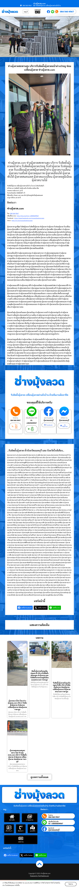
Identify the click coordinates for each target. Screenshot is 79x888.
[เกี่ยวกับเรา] (9, 827)
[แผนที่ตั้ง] (33, 827)
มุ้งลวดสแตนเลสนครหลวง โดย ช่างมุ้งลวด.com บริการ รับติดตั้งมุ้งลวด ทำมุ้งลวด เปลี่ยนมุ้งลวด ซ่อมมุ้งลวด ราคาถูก (17, 755)
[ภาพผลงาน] (30, 816)
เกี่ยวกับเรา (9, 830)
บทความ (21, 841)
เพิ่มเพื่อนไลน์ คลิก (31, 418)
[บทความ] (21, 838)
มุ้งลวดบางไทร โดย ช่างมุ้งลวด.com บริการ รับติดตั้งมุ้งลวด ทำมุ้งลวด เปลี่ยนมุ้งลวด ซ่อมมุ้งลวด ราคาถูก (17, 704)
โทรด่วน (15, 418)
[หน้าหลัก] (12, 816)
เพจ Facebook (48, 418)
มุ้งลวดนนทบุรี (48, 420)
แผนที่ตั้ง (32, 830)
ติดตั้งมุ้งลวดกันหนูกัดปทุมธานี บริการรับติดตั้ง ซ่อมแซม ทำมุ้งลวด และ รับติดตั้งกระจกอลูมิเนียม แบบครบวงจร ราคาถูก (39, 675)
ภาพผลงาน (29, 819)
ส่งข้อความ (63, 418)
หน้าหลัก (12, 819)
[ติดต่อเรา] (21, 827)
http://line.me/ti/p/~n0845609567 (28, 216)
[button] (2, 36)
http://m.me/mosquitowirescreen (22, 220)
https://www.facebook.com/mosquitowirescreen (29, 218)
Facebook (51, 827)
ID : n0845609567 (32, 421)
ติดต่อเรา (21, 830)
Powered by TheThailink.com (39, 875)
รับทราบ (70, 884)
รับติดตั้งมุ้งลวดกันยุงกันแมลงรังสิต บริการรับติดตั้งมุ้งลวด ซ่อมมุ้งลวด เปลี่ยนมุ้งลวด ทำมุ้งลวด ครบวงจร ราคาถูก (61, 686)
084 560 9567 (67, 11)
